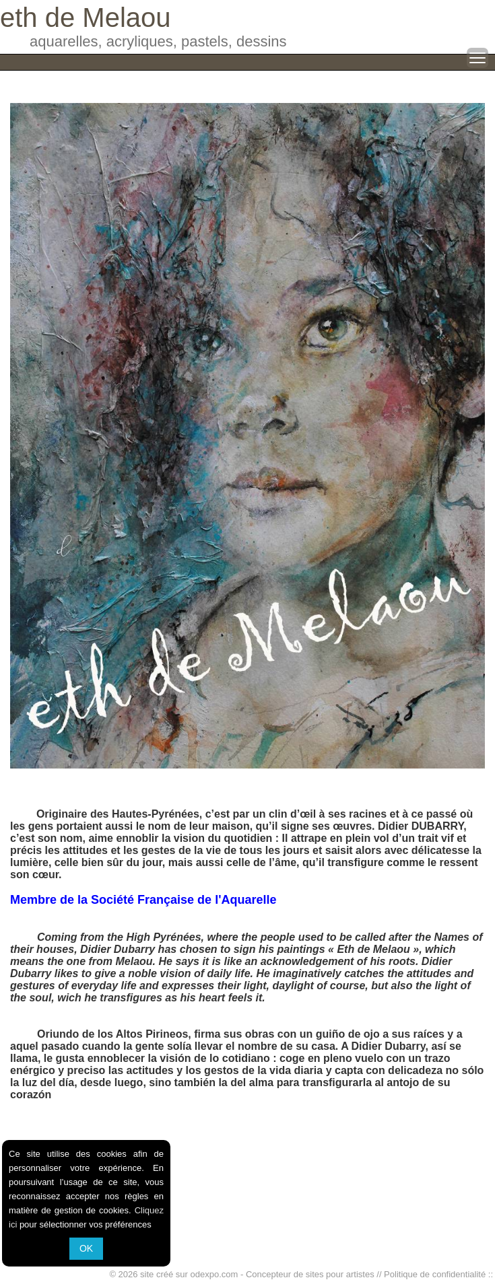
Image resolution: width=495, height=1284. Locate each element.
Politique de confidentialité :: (438, 1274)
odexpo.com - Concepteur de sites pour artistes (282, 1274)
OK (86, 1248)
